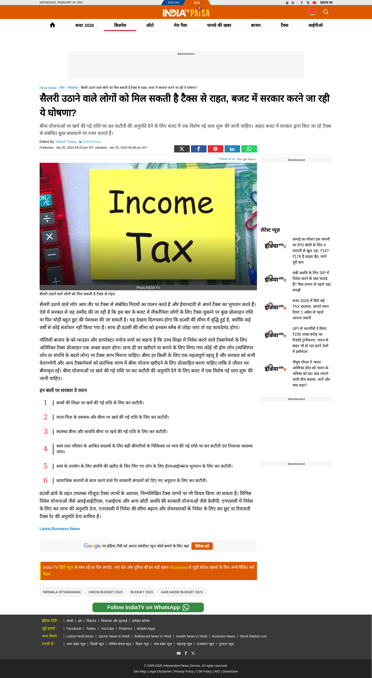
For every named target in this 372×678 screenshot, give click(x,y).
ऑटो (150, 25)
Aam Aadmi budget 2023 (182, 592)
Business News (223, 636)
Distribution (230, 671)
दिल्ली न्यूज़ (97, 644)
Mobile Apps (146, 628)
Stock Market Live (253, 636)
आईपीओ (315, 25)
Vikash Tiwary (66, 142)
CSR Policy (204, 671)
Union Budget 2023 (106, 592)
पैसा (46, 574)
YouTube (107, 628)
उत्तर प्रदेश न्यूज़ (76, 644)
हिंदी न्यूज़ (66, 567)
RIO (217, 671)
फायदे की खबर (219, 25)
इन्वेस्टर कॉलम (141, 621)
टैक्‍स (284, 25)
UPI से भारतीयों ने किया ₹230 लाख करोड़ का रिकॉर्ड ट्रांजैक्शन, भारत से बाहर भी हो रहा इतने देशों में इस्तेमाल (311, 340)
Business (179, 567)
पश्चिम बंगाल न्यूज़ (120, 644)
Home (52, 25)
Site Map (140, 671)
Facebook (74, 628)
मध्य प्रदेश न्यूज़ (163, 644)
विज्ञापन (91, 621)
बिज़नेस (120, 25)
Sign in (326, 2)
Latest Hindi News (80, 636)
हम (80, 621)
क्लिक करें (202, 546)
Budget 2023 (142, 592)
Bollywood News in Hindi (152, 636)
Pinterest (125, 628)
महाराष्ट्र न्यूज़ (184, 644)
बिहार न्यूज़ (142, 644)
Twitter (91, 628)
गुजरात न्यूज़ (226, 644)
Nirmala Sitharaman (62, 592)
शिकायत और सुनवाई (114, 621)
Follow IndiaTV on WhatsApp (148, 607)
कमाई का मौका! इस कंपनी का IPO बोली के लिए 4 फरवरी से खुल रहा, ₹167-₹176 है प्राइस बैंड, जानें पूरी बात (311, 250)
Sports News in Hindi (114, 636)
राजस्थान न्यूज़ (205, 644)
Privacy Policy (184, 671)
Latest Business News (60, 529)
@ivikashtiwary (91, 141)
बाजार (256, 25)
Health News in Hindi (191, 636)
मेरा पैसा (180, 25)
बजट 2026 (84, 25)
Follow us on (237, 158)
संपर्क (70, 621)
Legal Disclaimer (159, 671)
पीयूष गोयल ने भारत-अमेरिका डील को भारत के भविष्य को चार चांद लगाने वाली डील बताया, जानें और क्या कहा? (311, 373)
